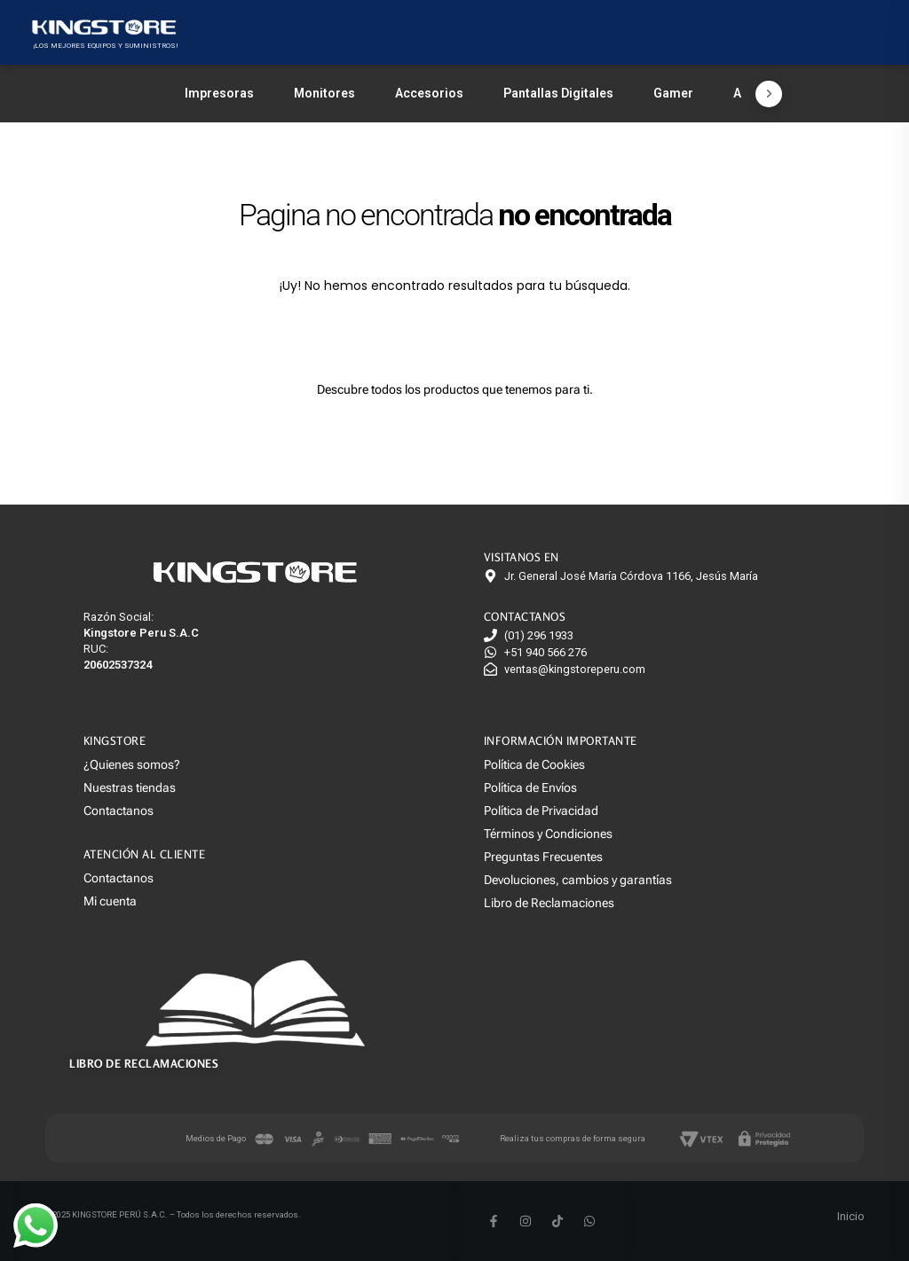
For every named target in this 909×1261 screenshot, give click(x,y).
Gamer (673, 93)
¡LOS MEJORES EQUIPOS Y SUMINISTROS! (105, 46)
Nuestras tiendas (129, 787)
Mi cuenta (110, 901)
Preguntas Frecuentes (543, 857)
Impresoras (219, 93)
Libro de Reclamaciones (549, 903)
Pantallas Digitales (558, 93)
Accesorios (429, 93)
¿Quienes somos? (131, 764)
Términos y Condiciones (548, 833)
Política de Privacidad (541, 810)
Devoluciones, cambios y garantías (578, 880)
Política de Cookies (534, 764)
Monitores (324, 93)
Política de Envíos (530, 787)
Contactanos (118, 810)
